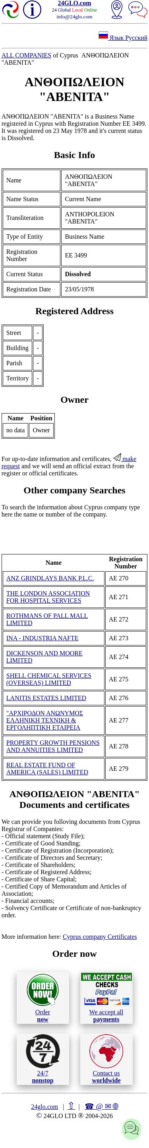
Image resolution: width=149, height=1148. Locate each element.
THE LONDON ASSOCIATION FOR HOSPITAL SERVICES (48, 597)
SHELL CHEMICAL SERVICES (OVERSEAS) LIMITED (48, 679)
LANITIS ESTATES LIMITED (46, 698)
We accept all (106, 997)
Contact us (106, 1059)
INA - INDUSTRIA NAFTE (42, 638)
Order (43, 998)
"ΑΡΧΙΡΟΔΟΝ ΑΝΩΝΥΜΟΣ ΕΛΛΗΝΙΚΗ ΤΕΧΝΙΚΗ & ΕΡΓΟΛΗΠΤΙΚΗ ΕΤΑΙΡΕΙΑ (44, 720)
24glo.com (44, 1106)
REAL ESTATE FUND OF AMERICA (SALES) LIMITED (47, 769)
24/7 (42, 1059)
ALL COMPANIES (27, 55)
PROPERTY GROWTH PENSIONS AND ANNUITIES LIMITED (53, 746)
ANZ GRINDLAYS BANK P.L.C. (50, 578)
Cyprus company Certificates (100, 936)
